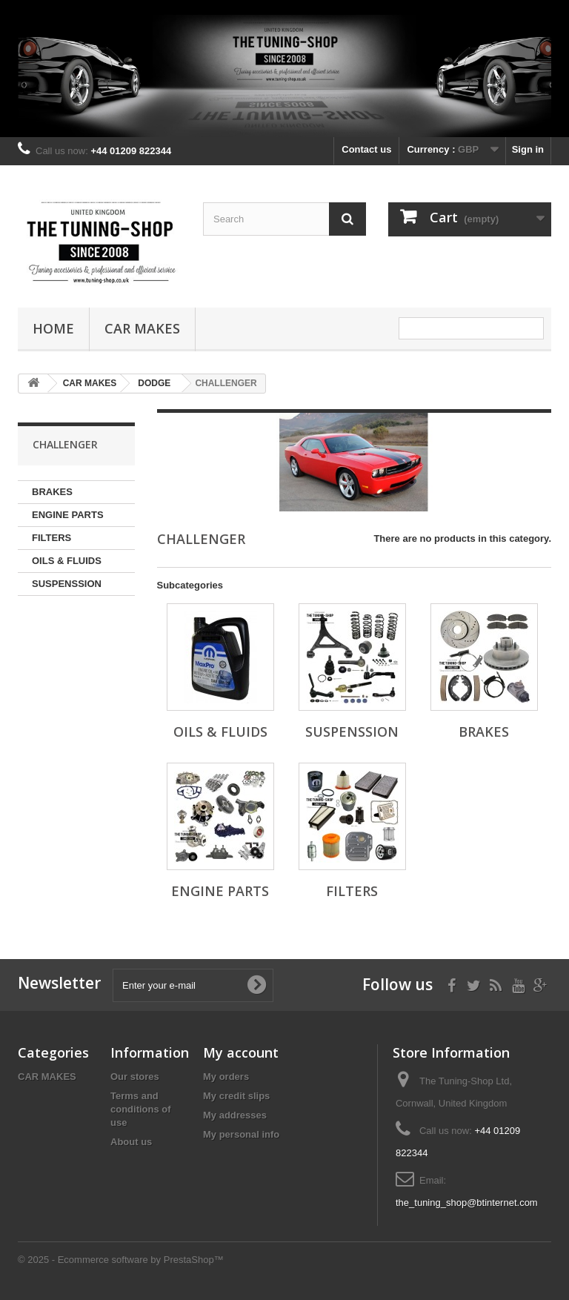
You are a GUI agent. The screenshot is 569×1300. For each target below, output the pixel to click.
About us (131, 1141)
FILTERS (51, 537)
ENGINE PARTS (68, 514)
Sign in (528, 149)
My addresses (235, 1115)
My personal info (241, 1134)
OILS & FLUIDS (67, 560)
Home (53, 328)
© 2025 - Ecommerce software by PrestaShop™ (121, 1259)
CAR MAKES (142, 328)
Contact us (366, 149)
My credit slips (236, 1095)
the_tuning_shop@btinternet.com (467, 1202)
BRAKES (52, 491)
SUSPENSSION (67, 583)
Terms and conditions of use (140, 1109)
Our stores (134, 1076)
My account (241, 1052)
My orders (226, 1076)
